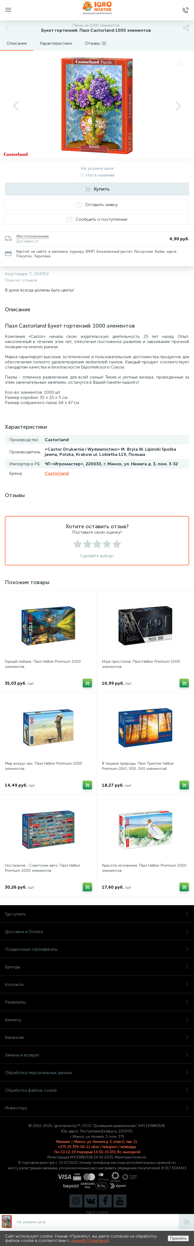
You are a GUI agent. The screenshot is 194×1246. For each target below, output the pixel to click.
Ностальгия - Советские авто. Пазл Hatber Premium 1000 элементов (42, 868)
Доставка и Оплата (97, 931)
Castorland (57, 473)
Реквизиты (97, 1002)
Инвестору (97, 1107)
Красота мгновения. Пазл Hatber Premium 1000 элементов (144, 868)
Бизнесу (97, 1019)
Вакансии (97, 1037)
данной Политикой (90, 1240)
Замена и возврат (97, 1055)
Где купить (97, 914)
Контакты (97, 984)
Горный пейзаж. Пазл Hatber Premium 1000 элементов (43, 664)
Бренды (97, 966)
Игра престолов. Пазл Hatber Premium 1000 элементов (141, 664)
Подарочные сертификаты (97, 949)
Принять (178, 1238)
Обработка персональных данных (97, 1072)
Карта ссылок (97, 1212)
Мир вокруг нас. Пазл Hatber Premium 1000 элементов (43, 766)
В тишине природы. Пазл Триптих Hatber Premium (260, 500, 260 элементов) (138, 766)
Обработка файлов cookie (97, 1090)
